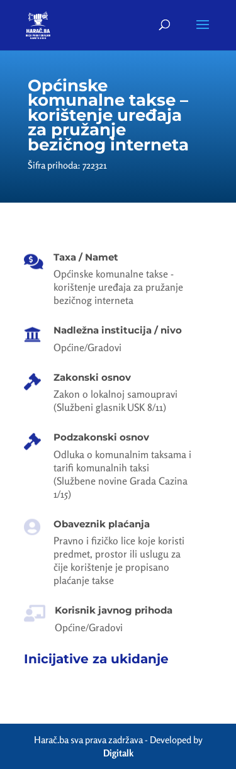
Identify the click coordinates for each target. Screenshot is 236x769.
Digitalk (118, 753)
